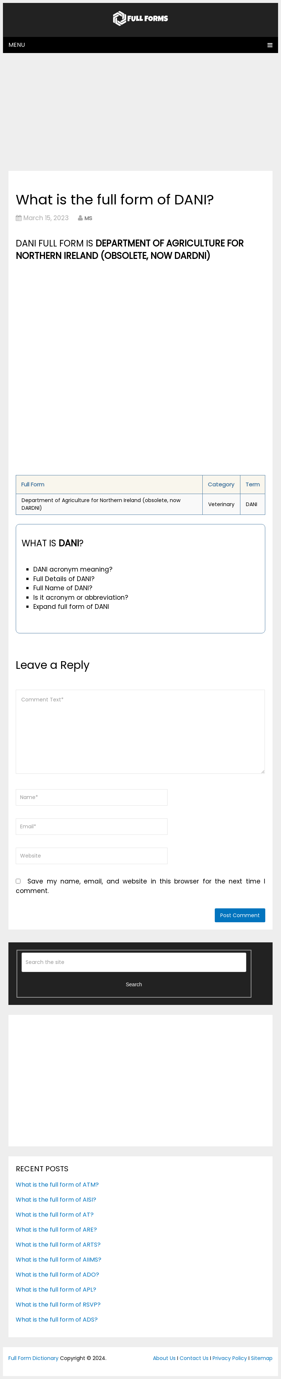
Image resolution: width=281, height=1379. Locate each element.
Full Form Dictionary (33, 1358)
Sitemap (262, 1358)
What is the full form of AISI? (56, 1199)
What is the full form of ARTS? (58, 1244)
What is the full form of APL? (56, 1289)
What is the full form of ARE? (56, 1229)
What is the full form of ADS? (57, 1319)
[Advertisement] (140, 111)
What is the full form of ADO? (57, 1274)
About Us (164, 1358)
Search (134, 984)
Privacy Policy (230, 1358)
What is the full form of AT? (55, 1214)
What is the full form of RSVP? (58, 1304)
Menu (16, 45)
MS (88, 218)
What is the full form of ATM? (57, 1184)
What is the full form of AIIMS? (58, 1259)
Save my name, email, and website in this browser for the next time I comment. (140, 886)
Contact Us (194, 1358)
